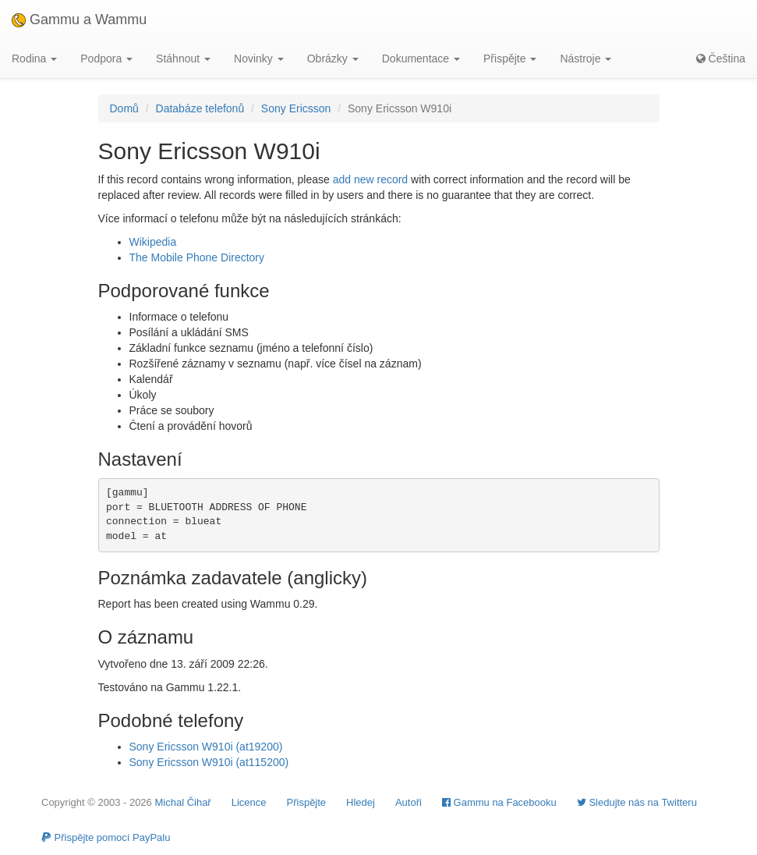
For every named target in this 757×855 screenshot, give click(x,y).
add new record (371, 179)
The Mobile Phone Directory (197, 257)
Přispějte (307, 802)
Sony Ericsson (296, 108)
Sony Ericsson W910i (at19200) (206, 746)
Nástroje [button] (585, 58)
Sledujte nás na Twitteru (637, 802)
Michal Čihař (182, 802)
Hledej (360, 802)
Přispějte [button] (509, 58)
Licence (249, 802)
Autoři (408, 802)
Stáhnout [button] (183, 58)
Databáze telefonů (200, 108)
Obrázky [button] (333, 58)
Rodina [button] (34, 58)
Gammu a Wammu (79, 19)
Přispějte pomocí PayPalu (105, 837)
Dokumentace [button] (421, 58)
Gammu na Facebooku (499, 802)
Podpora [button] (106, 58)
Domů (124, 108)
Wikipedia (153, 242)
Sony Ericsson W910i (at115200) (209, 762)
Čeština (720, 58)
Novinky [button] (259, 58)
